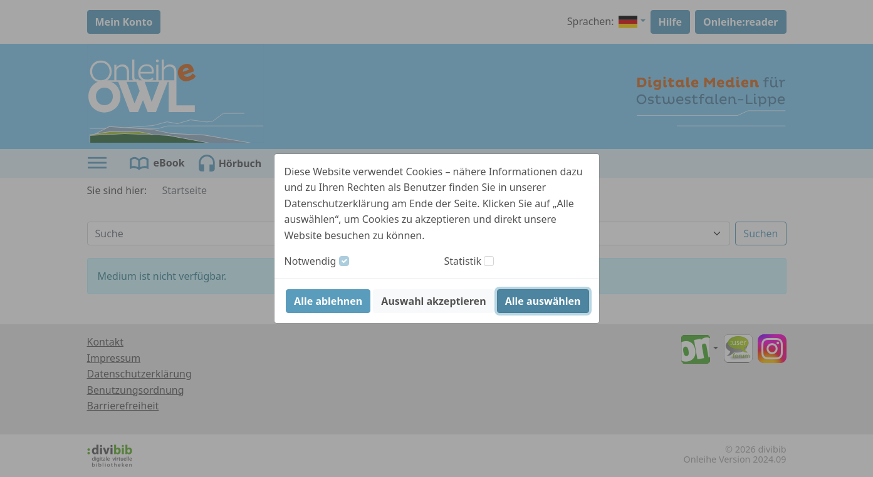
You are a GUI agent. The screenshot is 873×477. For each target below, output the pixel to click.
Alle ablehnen (328, 301)
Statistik (463, 261)
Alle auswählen (543, 301)
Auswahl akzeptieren (433, 301)
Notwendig (311, 261)
